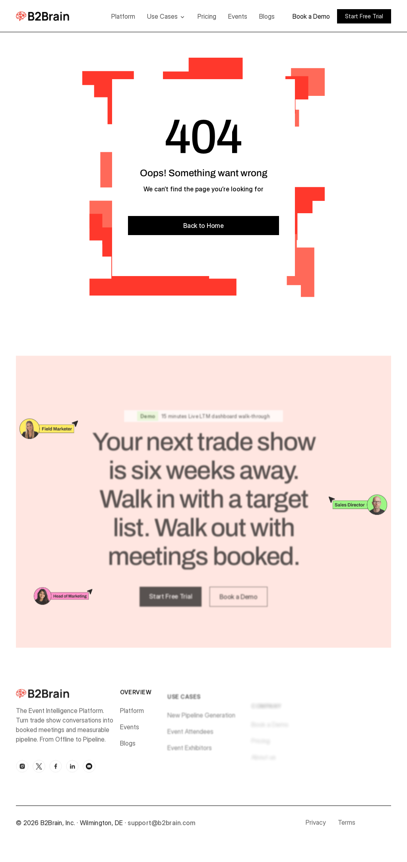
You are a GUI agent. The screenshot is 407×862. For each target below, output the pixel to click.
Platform (123, 16)
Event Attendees (190, 738)
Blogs (267, 16)
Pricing (207, 16)
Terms (346, 825)
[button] (166, 16)
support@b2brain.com (162, 826)
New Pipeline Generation (201, 722)
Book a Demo (311, 16)
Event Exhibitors (189, 755)
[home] (54, 16)
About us (263, 764)
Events (237, 16)
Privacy (316, 825)
